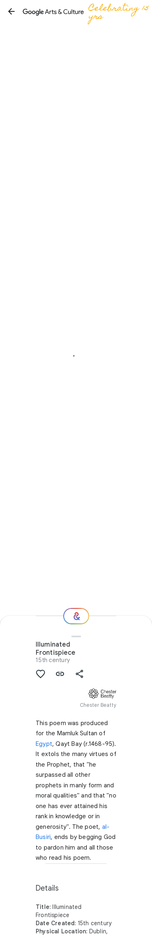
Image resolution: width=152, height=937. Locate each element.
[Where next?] (76, 616)
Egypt (44, 743)
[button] (11, 11)
